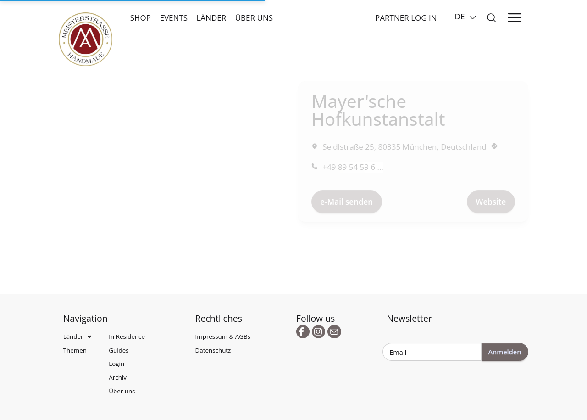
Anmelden (504, 351)
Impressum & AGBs (222, 336)
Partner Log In (406, 17)
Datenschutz (213, 350)
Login (116, 363)
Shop (140, 17)
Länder (211, 17)
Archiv (118, 377)
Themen (75, 350)
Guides (118, 350)
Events (174, 17)
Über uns (254, 17)
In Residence (127, 336)
